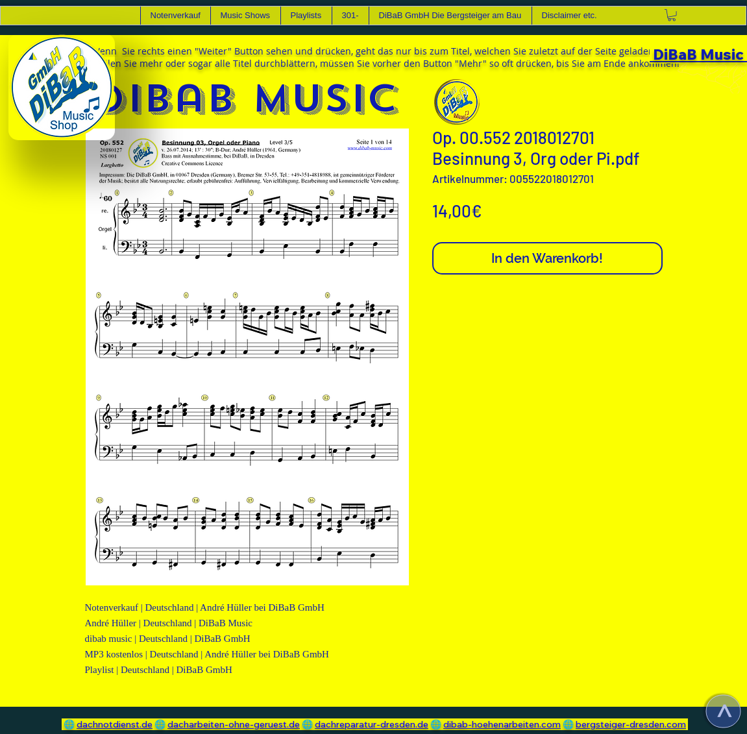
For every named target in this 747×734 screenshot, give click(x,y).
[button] (245, 15)
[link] (672, 15)
